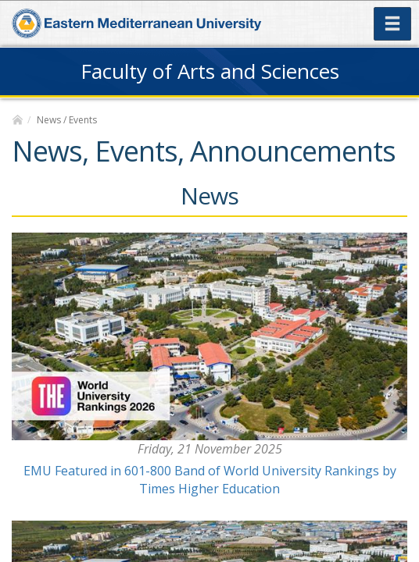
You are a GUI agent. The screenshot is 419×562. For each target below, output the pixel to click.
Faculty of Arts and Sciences (210, 71)
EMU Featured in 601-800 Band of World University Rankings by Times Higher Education (209, 479)
